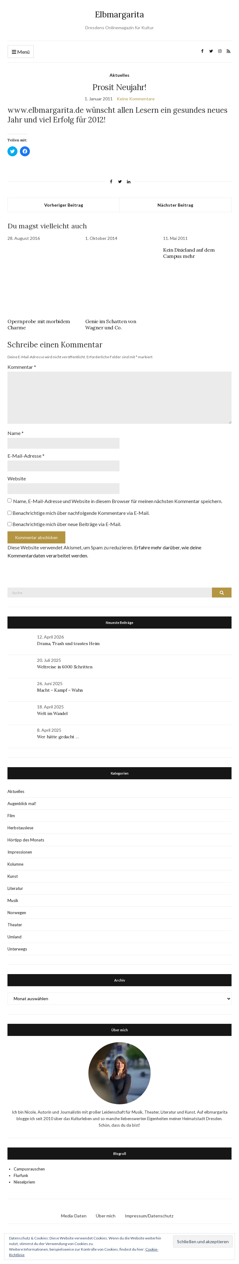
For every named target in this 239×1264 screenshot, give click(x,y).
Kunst (12, 876)
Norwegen (16, 912)
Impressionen (19, 852)
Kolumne (15, 864)
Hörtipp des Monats (25, 839)
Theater (14, 924)
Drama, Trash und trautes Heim (68, 643)
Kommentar (21, 367)
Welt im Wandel (53, 713)
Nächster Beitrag (175, 205)
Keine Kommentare (136, 98)
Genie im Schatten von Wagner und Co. (110, 324)
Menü (21, 52)
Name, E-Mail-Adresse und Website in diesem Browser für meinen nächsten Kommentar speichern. (117, 501)
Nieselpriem (24, 1181)
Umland (14, 936)
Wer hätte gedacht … (58, 737)
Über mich (105, 1215)
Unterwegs (17, 948)
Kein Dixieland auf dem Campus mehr (188, 253)
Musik (12, 900)
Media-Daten (74, 1215)
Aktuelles (119, 75)
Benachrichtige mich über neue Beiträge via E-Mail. (66, 524)
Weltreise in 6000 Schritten (64, 667)
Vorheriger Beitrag (63, 205)
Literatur (15, 888)
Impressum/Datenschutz (149, 1215)
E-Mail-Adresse (26, 456)
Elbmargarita (119, 14)
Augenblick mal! (21, 803)
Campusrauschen (29, 1168)
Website (16, 478)
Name (15, 433)
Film (11, 815)
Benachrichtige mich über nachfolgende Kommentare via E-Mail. (80, 513)
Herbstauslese (20, 827)
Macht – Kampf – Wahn (60, 690)
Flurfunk (21, 1175)
